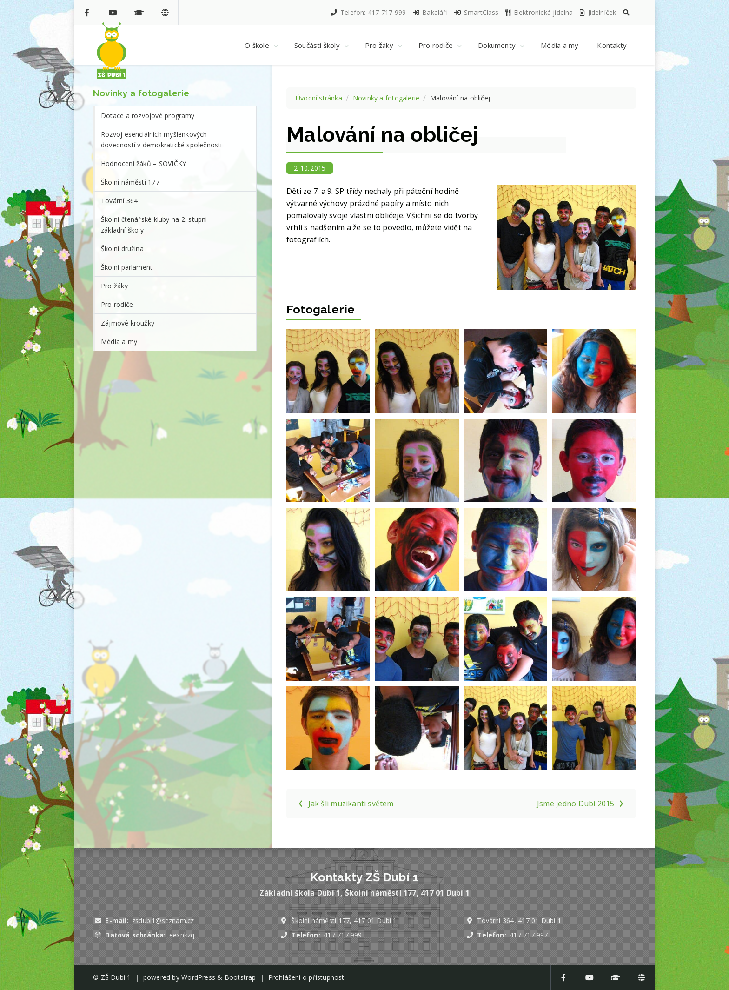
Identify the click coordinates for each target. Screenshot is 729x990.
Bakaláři (430, 12)
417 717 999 (343, 934)
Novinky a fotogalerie (386, 97)
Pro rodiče (117, 304)
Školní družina (122, 248)
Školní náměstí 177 (130, 182)
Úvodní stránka (319, 97)
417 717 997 (529, 934)
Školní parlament (126, 267)
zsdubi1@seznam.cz (163, 920)
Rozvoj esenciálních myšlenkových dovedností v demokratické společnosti (161, 139)
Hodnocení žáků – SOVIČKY (143, 163)
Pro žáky (114, 285)
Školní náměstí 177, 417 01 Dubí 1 (344, 920)
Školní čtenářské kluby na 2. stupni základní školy (154, 224)
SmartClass (475, 12)
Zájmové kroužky (127, 323)
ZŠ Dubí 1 (116, 977)
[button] (626, 12)
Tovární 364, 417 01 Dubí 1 (519, 920)
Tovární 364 (119, 200)
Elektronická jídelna (538, 12)
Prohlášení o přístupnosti (307, 977)
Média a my (119, 341)
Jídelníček (597, 12)
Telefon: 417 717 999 (368, 12)
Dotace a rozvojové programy (148, 115)
